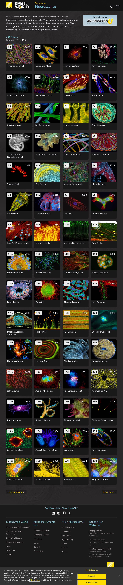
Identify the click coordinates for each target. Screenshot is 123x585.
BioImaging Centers (41, 535)
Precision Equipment (97, 540)
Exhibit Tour (10, 550)
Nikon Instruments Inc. (44, 523)
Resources (38, 539)
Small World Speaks (14, 538)
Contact (9, 554)
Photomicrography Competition (18, 527)
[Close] (119, 575)
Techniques (40, 3)
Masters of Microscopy (14, 542)
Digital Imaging (67, 539)
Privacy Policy (35, 580)
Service (37, 543)
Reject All (91, 576)
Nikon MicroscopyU (72, 522)
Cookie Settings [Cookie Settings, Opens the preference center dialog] (91, 570)
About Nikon (38, 551)
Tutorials (65, 544)
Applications (66, 535)
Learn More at (98, 20)
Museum (65, 552)
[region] (61, 576)
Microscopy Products (42, 531)
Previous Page (16, 492)
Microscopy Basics (68, 527)
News (8, 546)
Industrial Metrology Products (100, 549)
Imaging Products (95, 531)
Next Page (108, 492)
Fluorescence (45, 6)
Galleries (65, 548)
